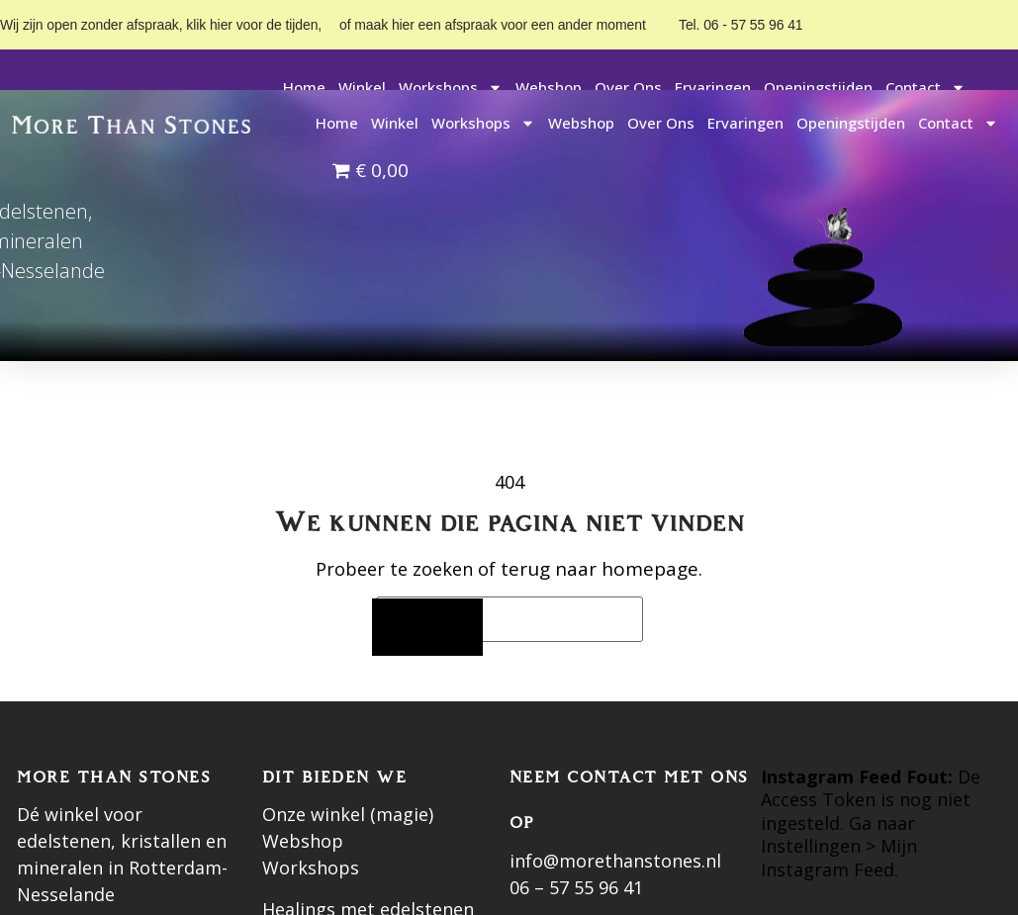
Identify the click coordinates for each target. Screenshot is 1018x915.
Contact (925, 87)
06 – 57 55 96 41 (576, 887)
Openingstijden (818, 87)
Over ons (628, 87)
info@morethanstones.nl (615, 860)
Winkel (362, 87)
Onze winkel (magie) (347, 814)
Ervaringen (713, 87)
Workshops (451, 87)
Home (304, 87)
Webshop (548, 87)
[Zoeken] (427, 627)
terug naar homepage (599, 569)
